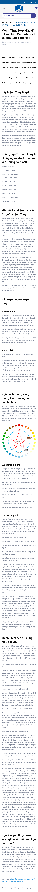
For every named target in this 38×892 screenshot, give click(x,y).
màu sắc (6, 888)
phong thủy (27, 888)
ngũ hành (20, 888)
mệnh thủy (13, 888)
